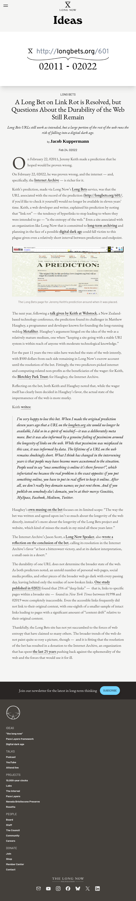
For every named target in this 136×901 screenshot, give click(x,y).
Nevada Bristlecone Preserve (23, 801)
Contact (10, 869)
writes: (26, 406)
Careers (10, 840)
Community (12, 835)
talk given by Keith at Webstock (73, 313)
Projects (13, 774)
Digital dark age (15, 744)
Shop (9, 858)
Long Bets (68, 94)
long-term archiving (102, 225)
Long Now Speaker (80, 536)
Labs (9, 785)
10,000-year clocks (17, 780)
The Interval (13, 790)
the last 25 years (44, 651)
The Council (13, 830)
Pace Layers (13, 796)
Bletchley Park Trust (32, 376)
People (11, 814)
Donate (11, 848)
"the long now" (14, 733)
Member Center (15, 864)
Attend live (12, 767)
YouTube (11, 762)
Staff (9, 824)
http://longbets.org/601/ (103, 195)
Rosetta (10, 806)
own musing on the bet (45, 509)
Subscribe (110, 690)
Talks (10, 751)
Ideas (10, 728)
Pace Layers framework (20, 738)
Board (9, 819)
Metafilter (30, 331)
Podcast (11, 756)
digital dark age (70, 231)
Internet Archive (46, 180)
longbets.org (76, 424)
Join (8, 853)
